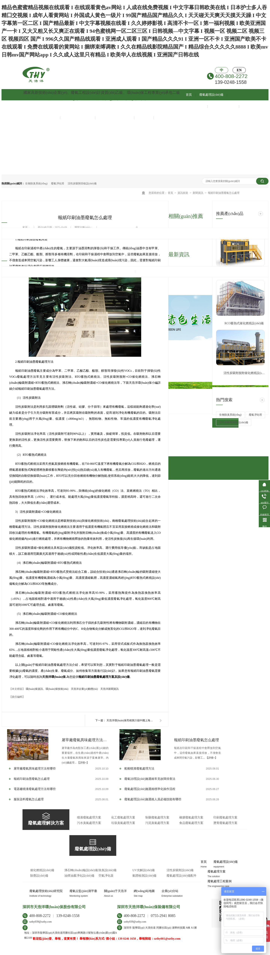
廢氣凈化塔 (57, 183)
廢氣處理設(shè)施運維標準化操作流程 (149, 789)
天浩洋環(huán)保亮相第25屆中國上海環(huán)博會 (130, 720)
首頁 (189, 94)
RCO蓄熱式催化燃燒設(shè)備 (244, 323)
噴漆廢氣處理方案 (89, 817)
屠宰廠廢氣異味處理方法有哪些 (85, 740)
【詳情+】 (83, 762)
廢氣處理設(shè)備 (211, 94)
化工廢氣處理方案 (123, 817)
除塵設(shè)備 (39, 875)
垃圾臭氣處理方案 (123, 822)
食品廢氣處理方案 (191, 822)
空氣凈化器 (105, 875)
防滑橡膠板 (123, 951)
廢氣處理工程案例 (223, 105)
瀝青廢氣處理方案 (225, 822)
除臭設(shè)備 (107, 870)
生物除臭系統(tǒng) (36, 183)
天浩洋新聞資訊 (109, 689)
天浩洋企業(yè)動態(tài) (84, 689)
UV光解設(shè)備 (143, 870)
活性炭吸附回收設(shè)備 (82, 183)
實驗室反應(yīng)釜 (104, 951)
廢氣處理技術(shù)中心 (41, 117)
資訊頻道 (183, 192)
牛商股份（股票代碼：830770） (98, 945)
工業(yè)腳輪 (159, 951)
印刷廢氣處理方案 (225, 817)
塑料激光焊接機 (141, 951)
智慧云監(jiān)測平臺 (78, 117)
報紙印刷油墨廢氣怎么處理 (223, 192)
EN (239, 70)
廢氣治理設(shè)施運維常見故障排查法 (149, 778)
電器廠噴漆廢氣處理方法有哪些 (35, 789)
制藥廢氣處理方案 (157, 817)
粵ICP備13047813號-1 (45, 945)
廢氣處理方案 (195, 105)
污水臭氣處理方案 (89, 822)
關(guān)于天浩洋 (169, 117)
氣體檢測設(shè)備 (144, 875)
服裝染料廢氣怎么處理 (29, 799)
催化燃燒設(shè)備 (42, 870)
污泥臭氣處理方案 (157, 822)
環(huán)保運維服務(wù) (114, 117)
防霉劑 (77, 951)
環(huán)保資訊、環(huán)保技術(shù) (47, 689)
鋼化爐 (87, 951)
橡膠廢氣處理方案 (191, 817)
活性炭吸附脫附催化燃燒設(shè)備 (244, 373)
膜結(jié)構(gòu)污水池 (199, 951)
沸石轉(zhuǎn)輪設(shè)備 (81, 870)
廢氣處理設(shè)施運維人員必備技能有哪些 (152, 799)
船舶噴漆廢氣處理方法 (139, 768)
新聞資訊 (144, 117)
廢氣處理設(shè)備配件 (181, 875)
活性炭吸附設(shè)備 (180, 870)
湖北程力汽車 (176, 951)
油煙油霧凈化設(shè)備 (79, 875)
